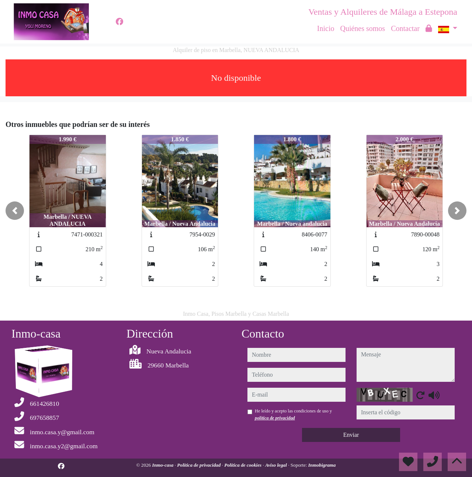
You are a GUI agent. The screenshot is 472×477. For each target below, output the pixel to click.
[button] (15, 210)
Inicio (325, 28)
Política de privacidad (199, 465)
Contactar (405, 28)
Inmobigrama (322, 465)
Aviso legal (276, 465)
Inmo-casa (163, 465)
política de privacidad (275, 418)
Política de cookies (243, 465)
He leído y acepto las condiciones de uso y (293, 414)
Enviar (351, 435)
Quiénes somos (362, 28)
